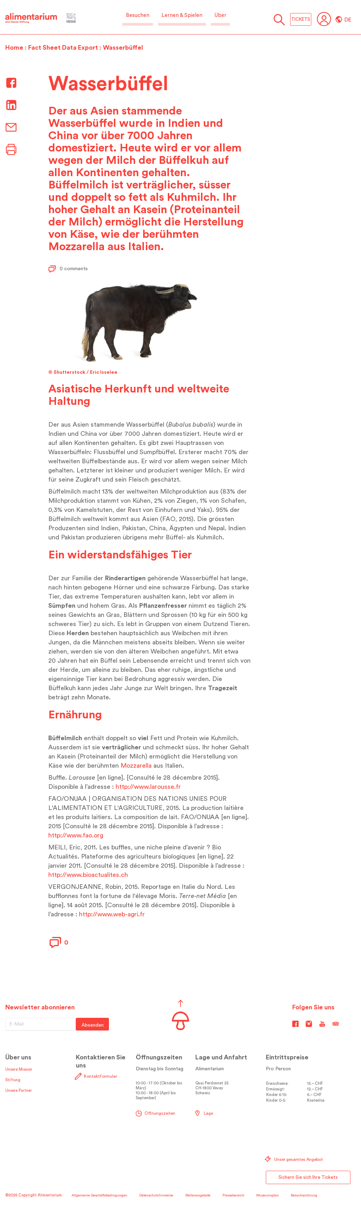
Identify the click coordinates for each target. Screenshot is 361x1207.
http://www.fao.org (75, 835)
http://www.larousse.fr (148, 787)
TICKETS (300, 19)
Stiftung (12, 1080)
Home (14, 47)
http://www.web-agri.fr (112, 914)
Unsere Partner (18, 1091)
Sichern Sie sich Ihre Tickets (308, 1177)
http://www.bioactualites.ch (88, 875)
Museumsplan (267, 1195)
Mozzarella (136, 765)
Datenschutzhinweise (156, 1195)
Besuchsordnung (304, 1195)
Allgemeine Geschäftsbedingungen (99, 1195)
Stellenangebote (197, 1195)
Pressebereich (233, 1195)
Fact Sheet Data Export (63, 47)
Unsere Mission (18, 1069)
